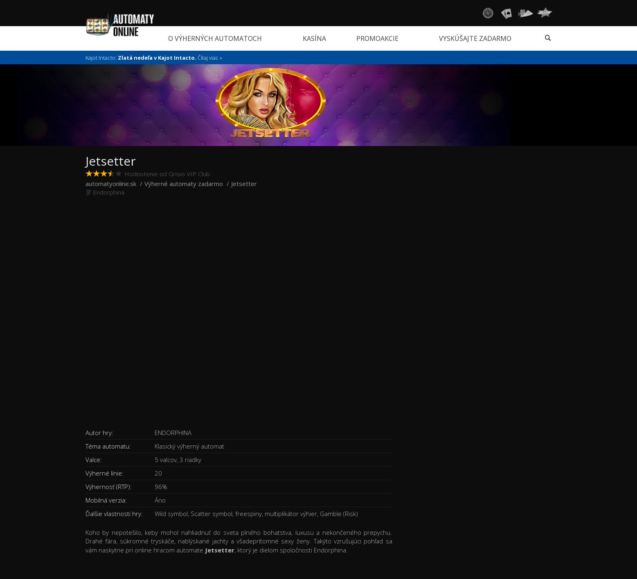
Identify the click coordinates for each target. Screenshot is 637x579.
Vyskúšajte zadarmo (475, 38)
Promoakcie (377, 38)
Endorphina (108, 192)
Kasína (314, 38)
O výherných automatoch (215, 38)
